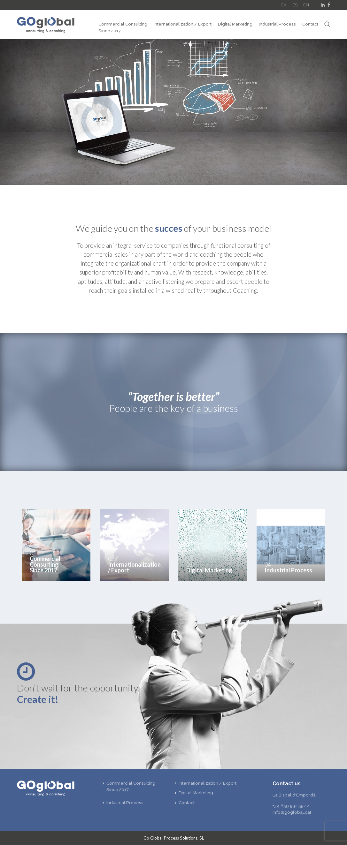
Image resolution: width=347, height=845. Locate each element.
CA (284, 4)
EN (306, 4)
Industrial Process (277, 23)
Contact (310, 23)
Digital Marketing (235, 23)
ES (294, 4)
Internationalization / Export (183, 23)
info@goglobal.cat (292, 812)
